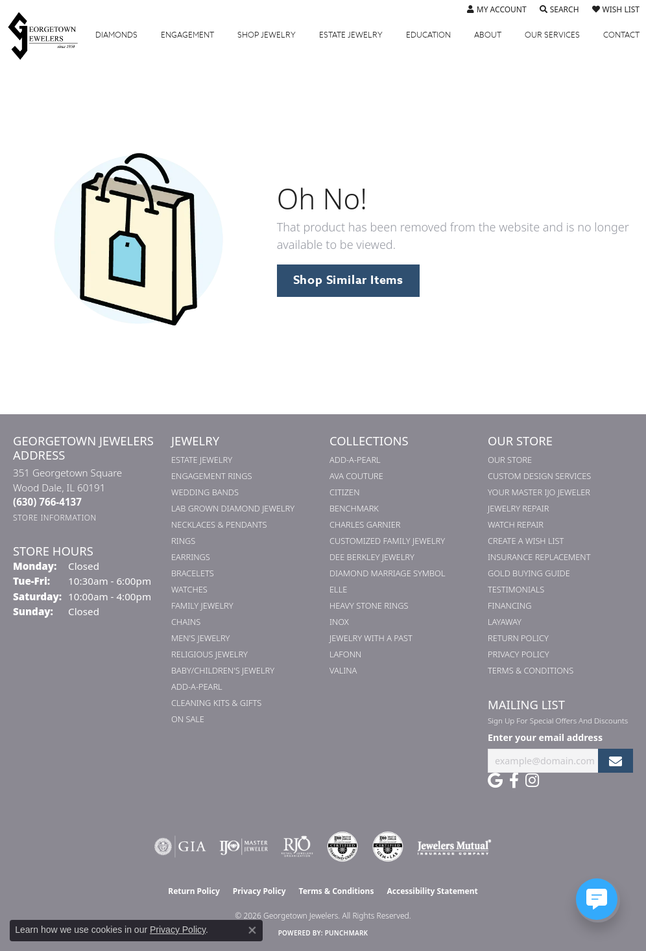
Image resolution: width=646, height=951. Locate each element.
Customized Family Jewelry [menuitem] (387, 540)
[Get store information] (55, 517)
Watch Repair (516, 524)
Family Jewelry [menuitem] (202, 605)
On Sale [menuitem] (187, 719)
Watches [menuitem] (189, 589)
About (487, 35)
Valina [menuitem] (343, 670)
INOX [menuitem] (339, 622)
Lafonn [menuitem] (345, 654)
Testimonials (516, 589)
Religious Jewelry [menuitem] (209, 654)
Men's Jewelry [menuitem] (200, 638)
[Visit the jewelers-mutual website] (454, 846)
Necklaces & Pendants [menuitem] (219, 524)
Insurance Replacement (539, 557)
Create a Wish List (526, 540)
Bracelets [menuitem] (192, 573)
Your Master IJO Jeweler (539, 492)
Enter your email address (545, 737)
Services (552, 35)
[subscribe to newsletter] (615, 761)
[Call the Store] (47, 501)
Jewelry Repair (518, 508)
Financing (509, 605)
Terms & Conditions (530, 670)
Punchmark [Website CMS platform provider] (346, 932)
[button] (497, 9)
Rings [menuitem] (183, 540)
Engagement (187, 35)
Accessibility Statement (432, 891)
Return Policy (518, 638)
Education (428, 35)
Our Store (510, 459)
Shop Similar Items (348, 280)
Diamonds (116, 35)
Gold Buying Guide (529, 573)
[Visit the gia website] (180, 846)
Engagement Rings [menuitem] (211, 476)
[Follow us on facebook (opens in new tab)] (514, 780)
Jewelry (266, 35)
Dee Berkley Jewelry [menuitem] (371, 557)
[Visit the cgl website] (388, 846)
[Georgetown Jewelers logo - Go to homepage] (49, 35)
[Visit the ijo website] (243, 846)
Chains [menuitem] (185, 622)
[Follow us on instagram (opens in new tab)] (532, 780)
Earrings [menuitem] (190, 557)
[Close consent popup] (252, 930)
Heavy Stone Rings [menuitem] (369, 605)
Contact (621, 35)
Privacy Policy (518, 654)
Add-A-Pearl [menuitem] (196, 686)
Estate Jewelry (351, 35)
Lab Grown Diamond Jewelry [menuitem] (232, 508)
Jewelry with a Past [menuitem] (371, 638)
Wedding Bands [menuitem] (205, 492)
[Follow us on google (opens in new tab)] (495, 780)
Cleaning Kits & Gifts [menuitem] (216, 703)
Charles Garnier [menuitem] (364, 524)
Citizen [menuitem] (344, 492)
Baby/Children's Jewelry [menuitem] (222, 670)
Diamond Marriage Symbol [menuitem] (387, 573)
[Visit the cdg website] (342, 846)
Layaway (504, 622)
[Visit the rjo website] (297, 846)
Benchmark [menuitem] (354, 508)
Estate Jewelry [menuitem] (201, 459)
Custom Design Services (539, 476)
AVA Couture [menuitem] (356, 476)
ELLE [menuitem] (338, 589)
